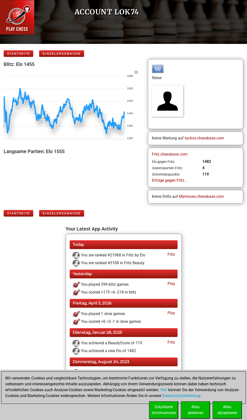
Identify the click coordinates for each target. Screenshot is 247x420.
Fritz (171, 254)
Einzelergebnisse (62, 53)
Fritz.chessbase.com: (170, 154)
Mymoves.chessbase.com (201, 196)
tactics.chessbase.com (204, 138)
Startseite (18, 53)
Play (171, 283)
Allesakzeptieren (227, 410)
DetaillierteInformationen (164, 410)
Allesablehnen (195, 410)
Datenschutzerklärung (181, 395)
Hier (163, 390)
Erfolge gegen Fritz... (169, 180)
